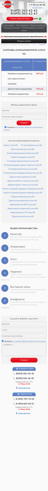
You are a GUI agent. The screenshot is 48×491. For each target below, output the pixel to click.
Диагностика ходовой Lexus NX (22, 177)
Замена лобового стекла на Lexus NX (22, 181)
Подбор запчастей (37, 25)
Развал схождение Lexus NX (23, 157)
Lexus (34, 44)
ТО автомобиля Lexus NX (31, 145)
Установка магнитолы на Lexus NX (22, 169)
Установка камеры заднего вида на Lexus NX (23, 165)
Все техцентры (22, 25)
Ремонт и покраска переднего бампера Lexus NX (22, 189)
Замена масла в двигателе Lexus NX (23, 208)
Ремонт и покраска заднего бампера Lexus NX (22, 193)
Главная (4, 44)
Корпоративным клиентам (33, 28)
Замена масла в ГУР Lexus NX (22, 212)
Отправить (24, 123)
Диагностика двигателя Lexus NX (23, 201)
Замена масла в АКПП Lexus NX (23, 205)
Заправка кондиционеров (19, 44)
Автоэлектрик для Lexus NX (22, 149)
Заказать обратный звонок (20, 19)
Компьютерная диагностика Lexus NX (23, 153)
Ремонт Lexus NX (11, 145)
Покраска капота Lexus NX (23, 216)
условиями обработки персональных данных (29, 341)
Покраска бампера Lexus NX (23, 197)
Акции (24, 31)
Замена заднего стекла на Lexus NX (23, 185)
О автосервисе (9, 25)
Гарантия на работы (12, 28)
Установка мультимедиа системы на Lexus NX (22, 173)
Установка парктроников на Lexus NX (23, 161)
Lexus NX (42, 44)
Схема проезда (24, 388)
